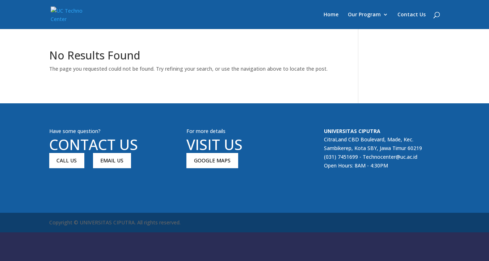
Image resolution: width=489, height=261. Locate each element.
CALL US (66, 160)
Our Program (364, 15)
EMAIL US (111, 160)
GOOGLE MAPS (212, 160)
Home (331, 15)
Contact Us (411, 15)
